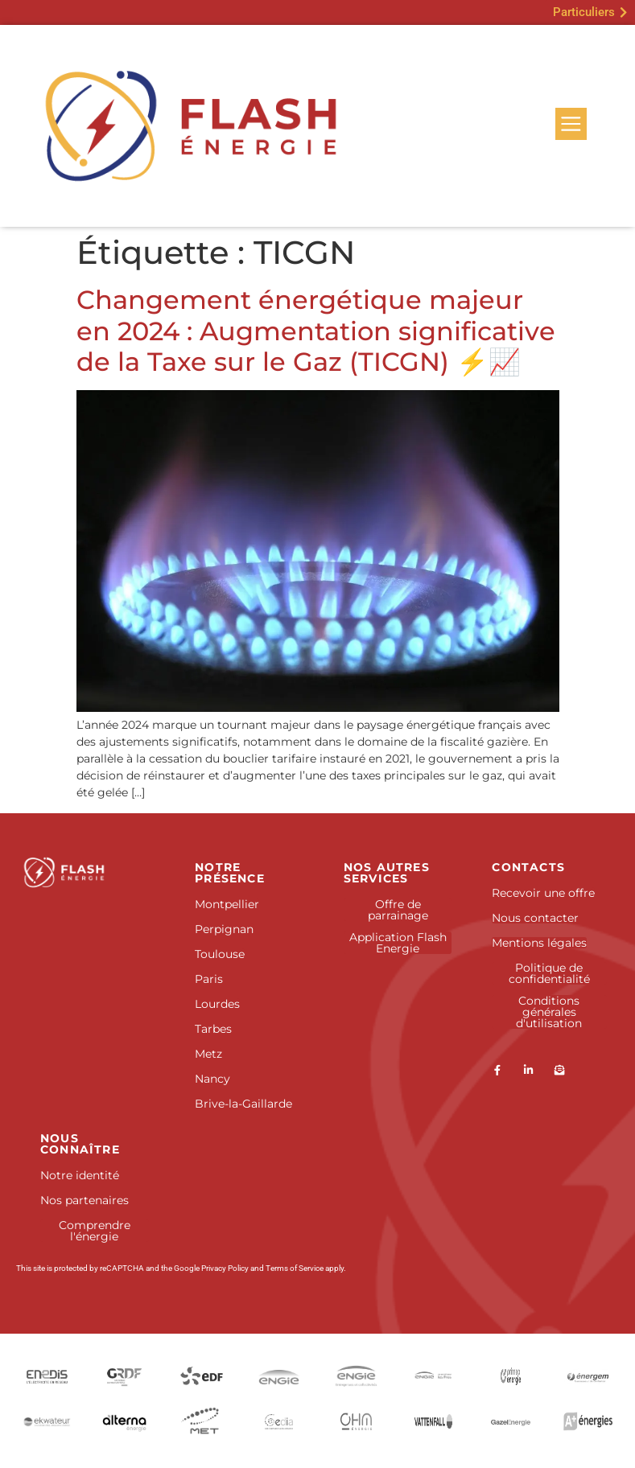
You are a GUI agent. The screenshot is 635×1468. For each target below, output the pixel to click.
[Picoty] (356, 1420)
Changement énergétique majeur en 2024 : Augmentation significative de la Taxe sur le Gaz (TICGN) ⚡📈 (315, 330)
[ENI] (511, 1376)
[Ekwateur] (46, 1420)
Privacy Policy (225, 1268)
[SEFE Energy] (433, 1420)
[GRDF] (124, 1376)
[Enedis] (46, 1375)
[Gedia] (278, 1420)
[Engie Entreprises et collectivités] (356, 1376)
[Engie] (278, 1375)
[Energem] (588, 1376)
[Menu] (571, 124)
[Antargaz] (588, 1421)
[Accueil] (85, 872)
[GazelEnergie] (511, 1420)
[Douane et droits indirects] (201, 1421)
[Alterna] (124, 1420)
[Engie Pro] (433, 1376)
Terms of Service (295, 1268)
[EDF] (201, 1376)
